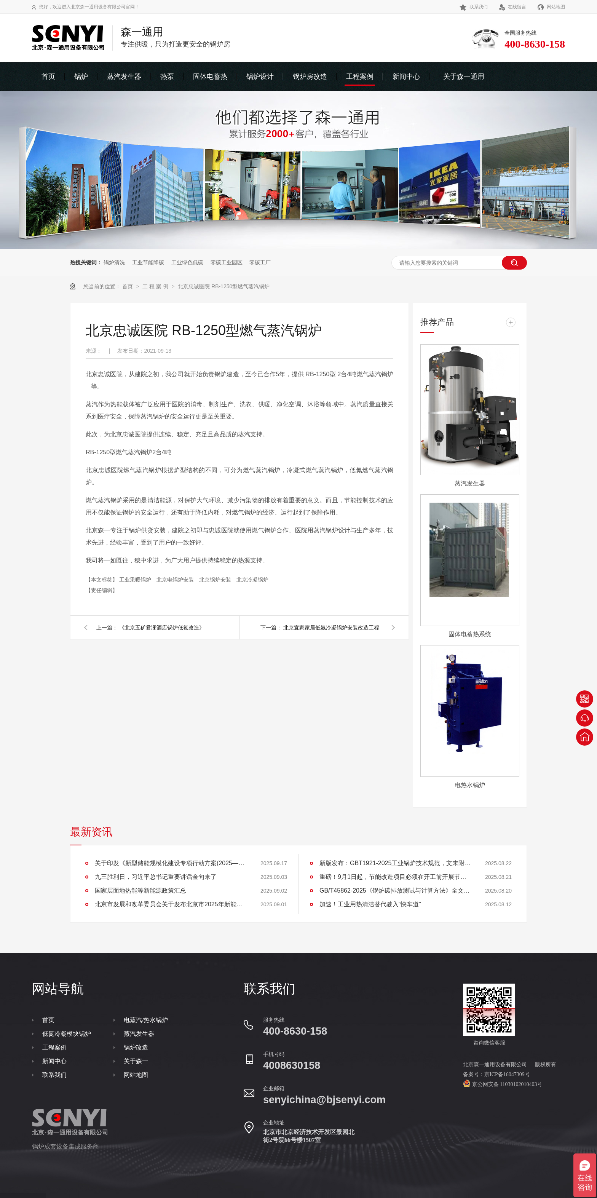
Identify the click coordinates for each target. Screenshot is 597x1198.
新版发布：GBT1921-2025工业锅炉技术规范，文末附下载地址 (395, 863)
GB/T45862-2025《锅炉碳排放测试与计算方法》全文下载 (395, 890)
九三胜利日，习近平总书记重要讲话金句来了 (156, 877)
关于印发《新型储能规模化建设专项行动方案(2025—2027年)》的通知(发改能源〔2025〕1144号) (171, 863)
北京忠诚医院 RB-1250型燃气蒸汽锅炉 (224, 286)
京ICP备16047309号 (507, 1074)
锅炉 (81, 76)
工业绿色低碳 (187, 262)
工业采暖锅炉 (136, 580)
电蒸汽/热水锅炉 (146, 1020)
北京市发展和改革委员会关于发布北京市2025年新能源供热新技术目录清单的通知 (171, 904)
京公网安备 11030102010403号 (506, 1084)
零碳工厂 (260, 262)
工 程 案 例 (156, 286)
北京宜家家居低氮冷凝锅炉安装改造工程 (331, 628)
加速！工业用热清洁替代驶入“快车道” (370, 904)
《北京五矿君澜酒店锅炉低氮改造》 (161, 628)
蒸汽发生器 (124, 76)
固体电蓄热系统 (470, 634)
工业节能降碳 (148, 262)
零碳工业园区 (227, 262)
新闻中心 (406, 76)
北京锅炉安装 (216, 580)
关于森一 (136, 1061)
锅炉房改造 (310, 76)
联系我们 (474, 7)
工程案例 (360, 76)
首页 (48, 76)
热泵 (167, 76)
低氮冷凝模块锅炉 (66, 1033)
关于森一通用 (463, 76)
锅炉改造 (136, 1047)
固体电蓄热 (210, 76)
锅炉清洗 (114, 262)
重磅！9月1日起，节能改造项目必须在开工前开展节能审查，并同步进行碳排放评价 (395, 877)
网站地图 (551, 7)
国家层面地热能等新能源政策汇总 (140, 890)
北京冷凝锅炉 (252, 580)
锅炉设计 (260, 76)
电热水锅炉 (470, 785)
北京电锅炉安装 (175, 580)
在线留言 (512, 7)
